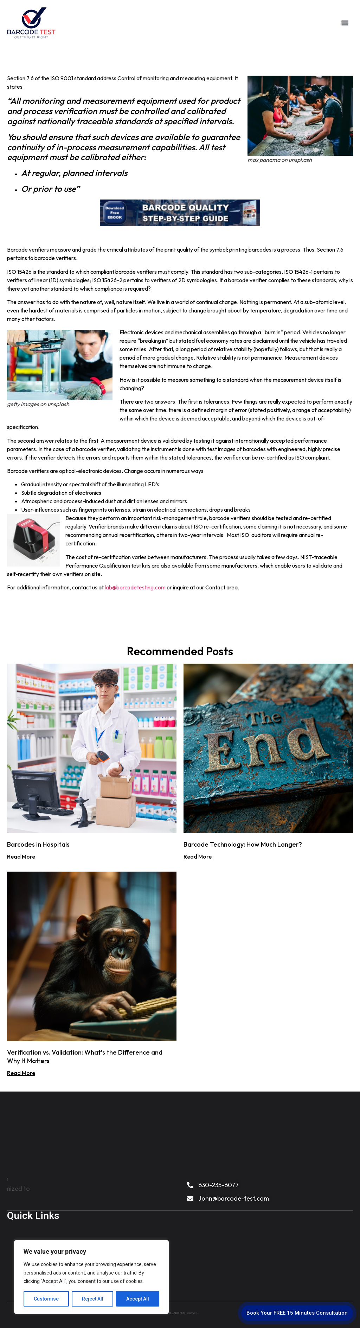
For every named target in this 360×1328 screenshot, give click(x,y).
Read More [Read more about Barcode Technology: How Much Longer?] (198, 856)
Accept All (137, 1299)
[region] (91, 1277)
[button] (345, 22)
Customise (46, 1299)
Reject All (92, 1299)
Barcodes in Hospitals (38, 844)
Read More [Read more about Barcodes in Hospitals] (21, 856)
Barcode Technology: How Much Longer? (243, 844)
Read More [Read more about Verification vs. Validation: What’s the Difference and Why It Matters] (21, 1072)
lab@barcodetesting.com (135, 587)
